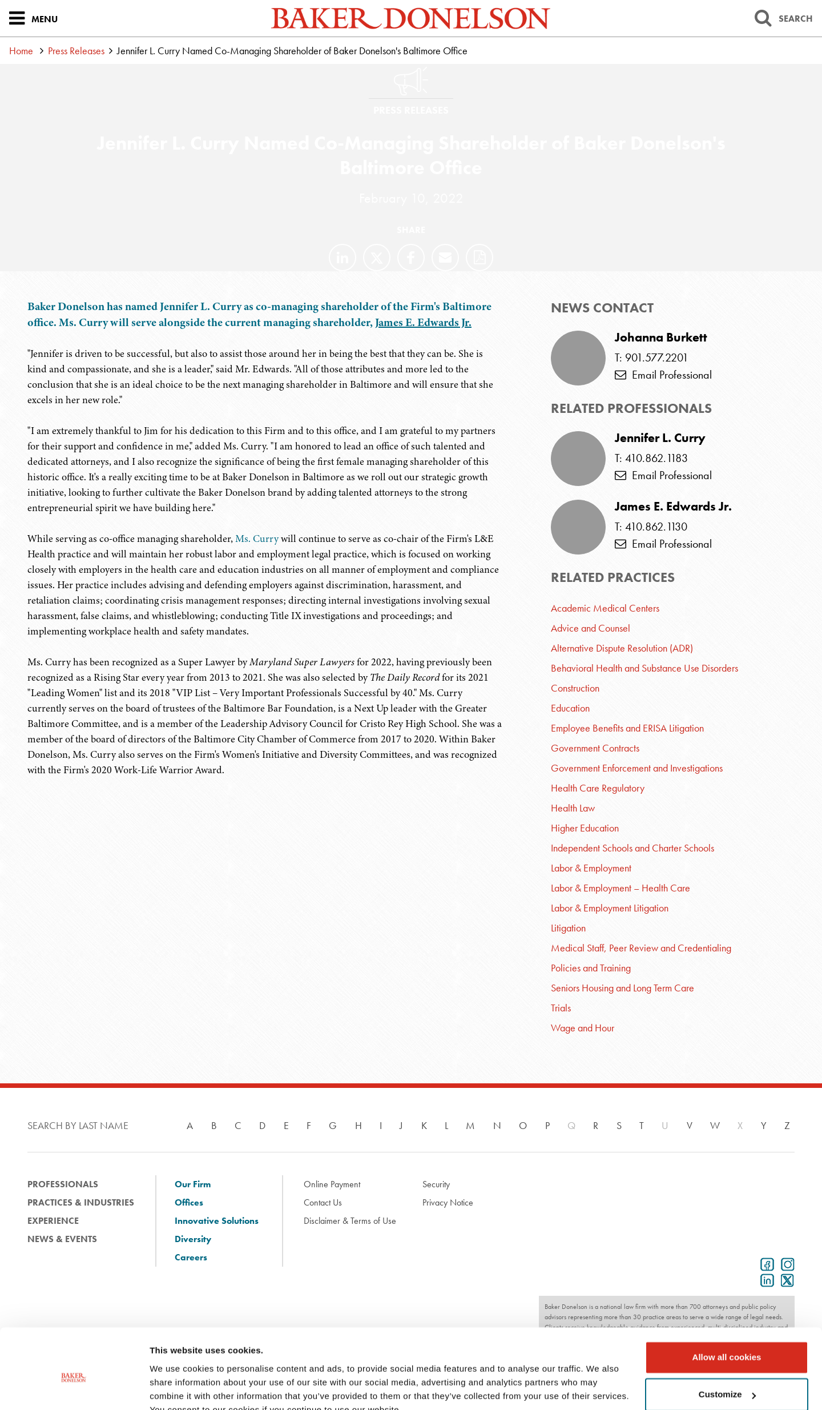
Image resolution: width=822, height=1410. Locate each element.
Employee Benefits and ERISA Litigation (627, 727)
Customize (727, 1340)
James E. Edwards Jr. (423, 322)
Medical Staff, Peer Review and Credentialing (641, 947)
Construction (575, 687)
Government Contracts (595, 747)
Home (21, 50)
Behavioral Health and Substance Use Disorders (644, 667)
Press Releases (76, 50)
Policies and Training (591, 967)
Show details (176, 1387)
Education (570, 707)
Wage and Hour (582, 1027)
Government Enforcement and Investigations (637, 767)
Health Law (573, 807)
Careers (191, 1257)
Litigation (568, 927)
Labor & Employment (591, 867)
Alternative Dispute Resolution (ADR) (622, 647)
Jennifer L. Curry (660, 438)
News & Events (62, 1239)
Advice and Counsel (590, 627)
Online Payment (332, 1184)
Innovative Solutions (217, 1221)
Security (436, 1184)
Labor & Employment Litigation (609, 907)
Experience (53, 1221)
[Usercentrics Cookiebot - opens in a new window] (74, 1387)
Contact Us (323, 1202)
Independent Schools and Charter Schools (632, 847)
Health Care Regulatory (597, 787)
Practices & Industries (80, 1202)
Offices (189, 1202)
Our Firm (193, 1184)
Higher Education (585, 827)
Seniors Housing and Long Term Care (622, 987)
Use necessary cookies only (727, 1378)
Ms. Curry (257, 538)
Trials (561, 1007)
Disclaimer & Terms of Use (350, 1221)
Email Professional (663, 374)
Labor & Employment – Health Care (620, 887)
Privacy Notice (447, 1202)
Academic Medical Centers (605, 607)
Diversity (193, 1239)
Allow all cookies (726, 1303)
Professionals (62, 1184)
